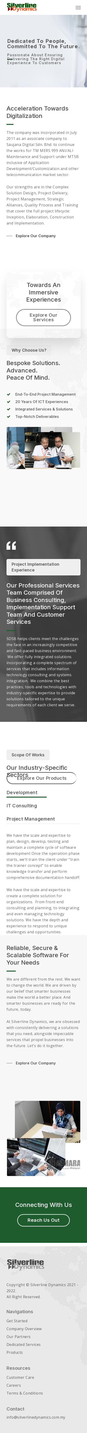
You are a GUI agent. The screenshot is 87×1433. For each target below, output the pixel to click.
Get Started (17, 1320)
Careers (13, 1385)
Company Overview (24, 1328)
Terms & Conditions (24, 1393)
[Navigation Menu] (78, 7)
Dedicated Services (23, 1344)
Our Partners (18, 1336)
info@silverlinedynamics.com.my (35, 1417)
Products (14, 1352)
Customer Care (20, 1377)
